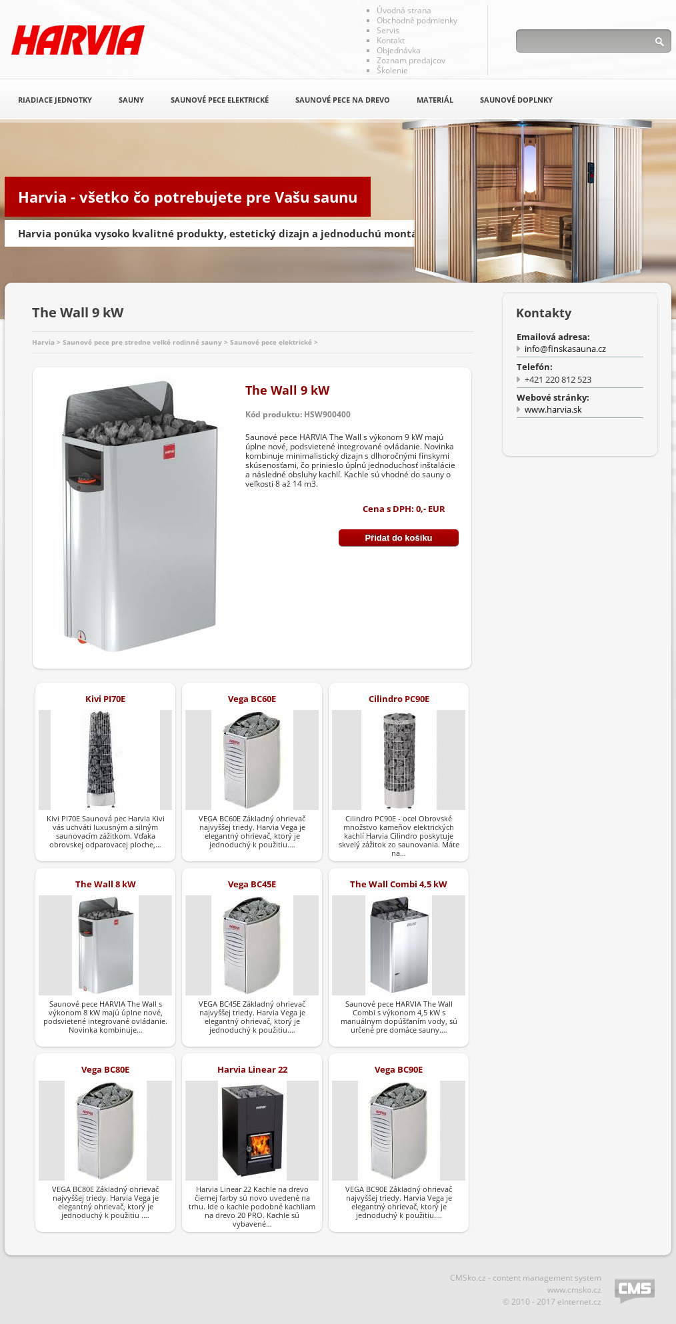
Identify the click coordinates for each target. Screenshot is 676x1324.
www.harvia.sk (553, 409)
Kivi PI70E (105, 699)
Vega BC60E (252, 699)
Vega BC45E (252, 884)
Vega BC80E (105, 1069)
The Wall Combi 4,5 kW (398, 884)
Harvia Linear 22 (252, 1069)
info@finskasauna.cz (565, 349)
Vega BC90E (399, 1069)
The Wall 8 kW (105, 884)
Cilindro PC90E (399, 699)
